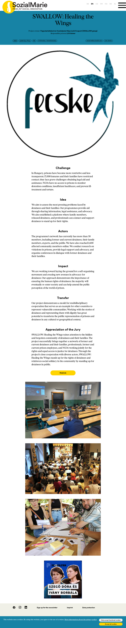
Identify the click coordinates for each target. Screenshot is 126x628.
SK (110, 4)
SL (115, 4)
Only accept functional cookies (111, 620)
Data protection (88, 605)
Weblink (63, 372)
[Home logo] (23, 6)
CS (96, 4)
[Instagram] (19, 606)
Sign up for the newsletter (47, 605)
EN (92, 4)
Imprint (70, 605)
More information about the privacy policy (80, 620)
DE (87, 4)
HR (101, 4)
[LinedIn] (24, 606)
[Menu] (122, 5)
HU (106, 4)
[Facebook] (13, 606)
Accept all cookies (111, 624)
